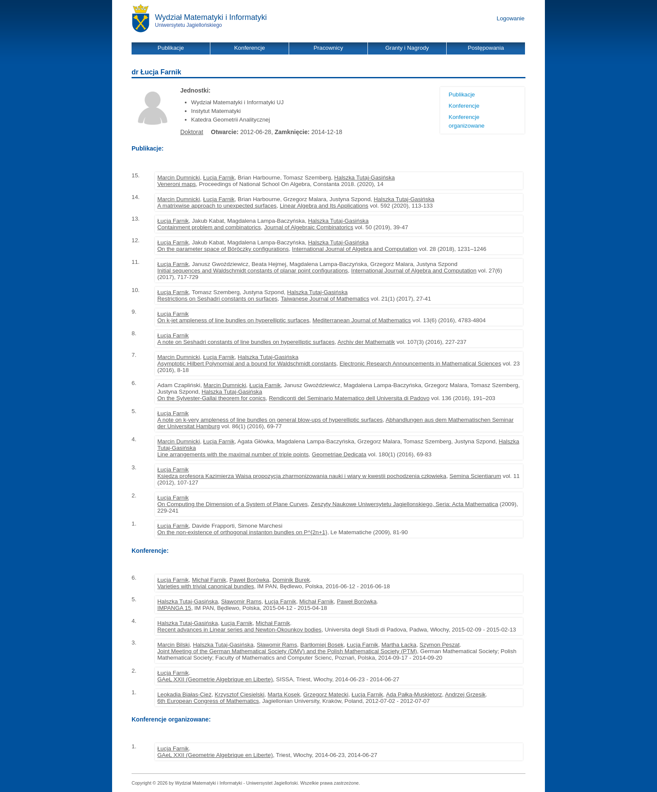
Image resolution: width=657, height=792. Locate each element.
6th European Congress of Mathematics (208, 701)
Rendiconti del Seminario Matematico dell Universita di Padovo (349, 398)
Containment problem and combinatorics (209, 227)
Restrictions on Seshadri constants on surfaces (217, 298)
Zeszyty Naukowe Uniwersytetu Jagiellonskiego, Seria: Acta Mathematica (404, 504)
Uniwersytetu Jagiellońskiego (188, 25)
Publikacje (462, 94)
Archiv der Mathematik (366, 342)
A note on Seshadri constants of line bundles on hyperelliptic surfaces (246, 342)
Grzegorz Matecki (325, 694)
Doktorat (191, 131)
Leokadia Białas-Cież (184, 694)
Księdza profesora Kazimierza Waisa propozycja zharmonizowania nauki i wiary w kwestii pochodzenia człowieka (301, 476)
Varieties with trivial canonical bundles (205, 586)
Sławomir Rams (241, 601)
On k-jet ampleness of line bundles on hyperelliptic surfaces (233, 320)
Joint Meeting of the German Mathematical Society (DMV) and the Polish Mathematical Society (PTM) (287, 651)
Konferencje (464, 106)
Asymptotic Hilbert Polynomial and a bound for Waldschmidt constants (246, 363)
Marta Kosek (283, 694)
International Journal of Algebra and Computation (355, 249)
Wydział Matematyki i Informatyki (211, 17)
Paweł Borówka (249, 580)
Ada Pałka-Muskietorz (414, 694)
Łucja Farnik (219, 177)
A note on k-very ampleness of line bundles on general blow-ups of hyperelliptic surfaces (270, 420)
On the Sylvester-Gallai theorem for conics (211, 398)
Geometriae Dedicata (339, 454)
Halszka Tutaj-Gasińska (364, 177)
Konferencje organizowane (467, 121)
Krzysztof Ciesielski (239, 694)
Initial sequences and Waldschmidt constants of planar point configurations (252, 270)
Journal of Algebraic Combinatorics (308, 227)
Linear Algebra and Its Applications (324, 205)
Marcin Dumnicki (178, 177)
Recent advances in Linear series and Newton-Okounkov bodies (239, 629)
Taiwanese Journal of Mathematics (324, 298)
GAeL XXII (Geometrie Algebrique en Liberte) (215, 679)
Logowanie (511, 18)
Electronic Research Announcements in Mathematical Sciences (420, 363)
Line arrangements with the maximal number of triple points (233, 454)
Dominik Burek (291, 580)
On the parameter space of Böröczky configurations (223, 249)
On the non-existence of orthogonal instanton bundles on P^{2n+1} (242, 532)
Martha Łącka (398, 644)
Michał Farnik (209, 580)
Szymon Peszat (439, 644)
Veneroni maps (176, 184)
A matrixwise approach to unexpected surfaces (217, 205)
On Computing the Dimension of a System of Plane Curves (232, 504)
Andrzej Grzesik (465, 694)
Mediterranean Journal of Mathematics (361, 320)
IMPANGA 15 (174, 608)
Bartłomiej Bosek (322, 644)
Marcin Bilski (173, 644)
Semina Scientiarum (475, 476)
